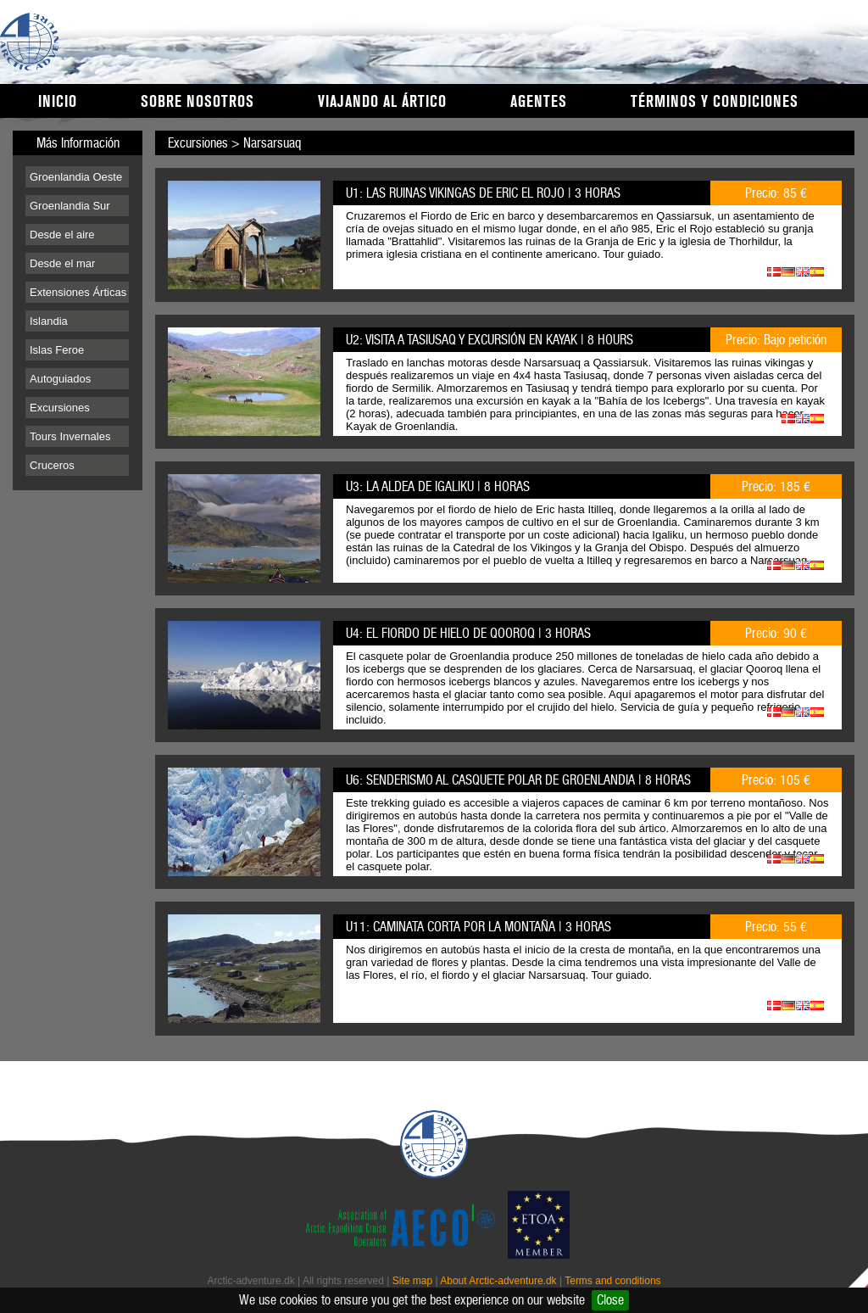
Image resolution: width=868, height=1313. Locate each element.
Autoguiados (60, 378)
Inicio (57, 101)
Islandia (49, 321)
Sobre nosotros (197, 101)
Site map (412, 1281)
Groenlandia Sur (70, 205)
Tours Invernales (70, 436)
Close (610, 1300)
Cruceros (52, 465)
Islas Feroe (57, 350)
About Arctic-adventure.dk (498, 1281)
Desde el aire (62, 234)
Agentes (538, 101)
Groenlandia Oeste (76, 176)
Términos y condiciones (714, 101)
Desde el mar (62, 263)
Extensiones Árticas (78, 292)
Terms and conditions (612, 1281)
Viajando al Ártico (382, 101)
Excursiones (60, 407)
